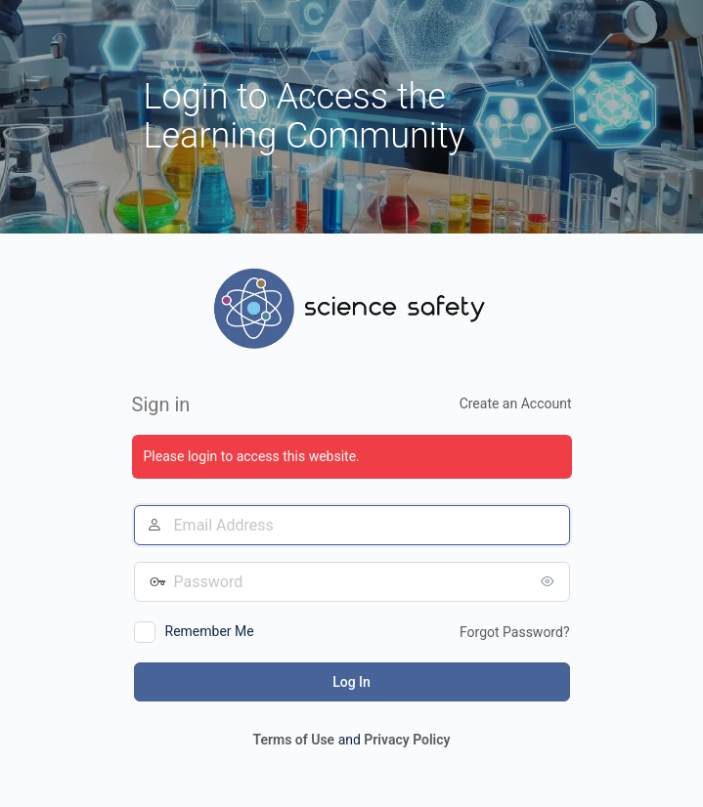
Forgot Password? (515, 632)
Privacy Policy (407, 739)
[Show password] (550, 581)
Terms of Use (293, 739)
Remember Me (209, 631)
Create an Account (516, 403)
